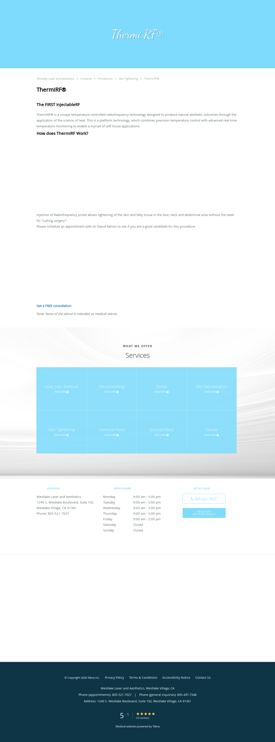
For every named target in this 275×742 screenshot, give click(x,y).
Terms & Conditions (143, 677)
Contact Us (203, 677)
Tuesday (136, 502)
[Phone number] (204, 499)
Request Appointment (204, 512)
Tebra (156, 726)
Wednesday (136, 508)
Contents (86, 79)
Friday (136, 519)
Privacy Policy (114, 677)
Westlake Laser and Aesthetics (56, 79)
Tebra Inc (93, 678)
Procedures (105, 79)
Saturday (136, 524)
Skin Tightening (129, 79)
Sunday (136, 530)
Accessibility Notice (176, 677)
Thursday (136, 513)
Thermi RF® (151, 79)
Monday (136, 496)
